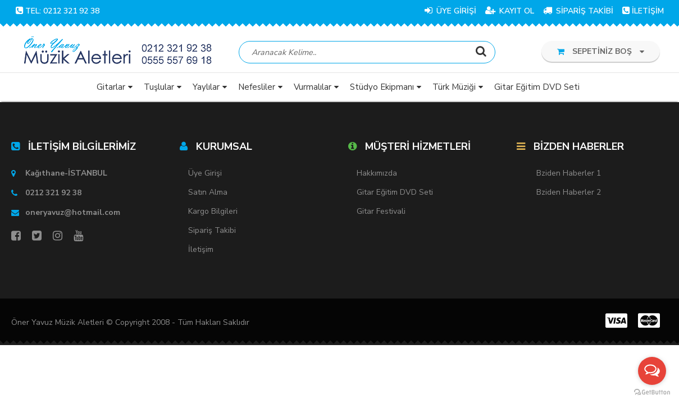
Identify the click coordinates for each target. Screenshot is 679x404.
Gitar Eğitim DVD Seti (395, 192)
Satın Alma (207, 192)
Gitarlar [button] (111, 87)
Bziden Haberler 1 (568, 173)
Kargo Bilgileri (213, 211)
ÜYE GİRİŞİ (450, 11)
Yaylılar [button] (206, 87)
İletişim (200, 249)
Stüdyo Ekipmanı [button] (382, 87)
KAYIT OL (509, 11)
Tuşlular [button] (159, 87)
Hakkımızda (377, 173)
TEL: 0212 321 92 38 (57, 11)
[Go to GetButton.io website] (652, 392)
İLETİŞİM (643, 11)
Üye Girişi (205, 173)
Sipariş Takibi (212, 230)
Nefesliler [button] (256, 87)
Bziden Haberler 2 (568, 192)
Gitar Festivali (381, 211)
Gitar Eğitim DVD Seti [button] (537, 87)
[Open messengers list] (652, 371)
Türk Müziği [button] (454, 87)
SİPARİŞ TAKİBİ (578, 11)
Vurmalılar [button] (312, 87)
